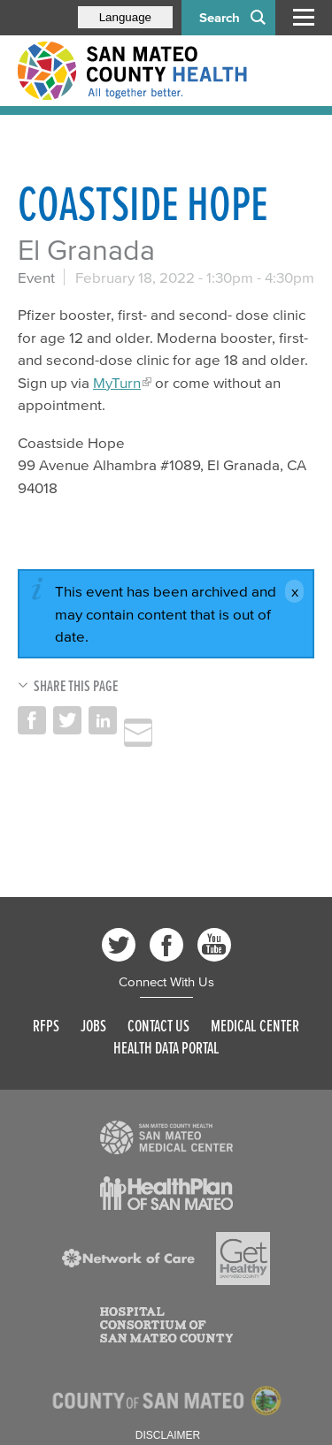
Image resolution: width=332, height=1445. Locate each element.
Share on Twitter (67, 720)
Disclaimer (167, 1435)
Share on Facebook (32, 720)
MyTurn (117, 382)
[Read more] (166, 1137)
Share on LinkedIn (103, 720)
